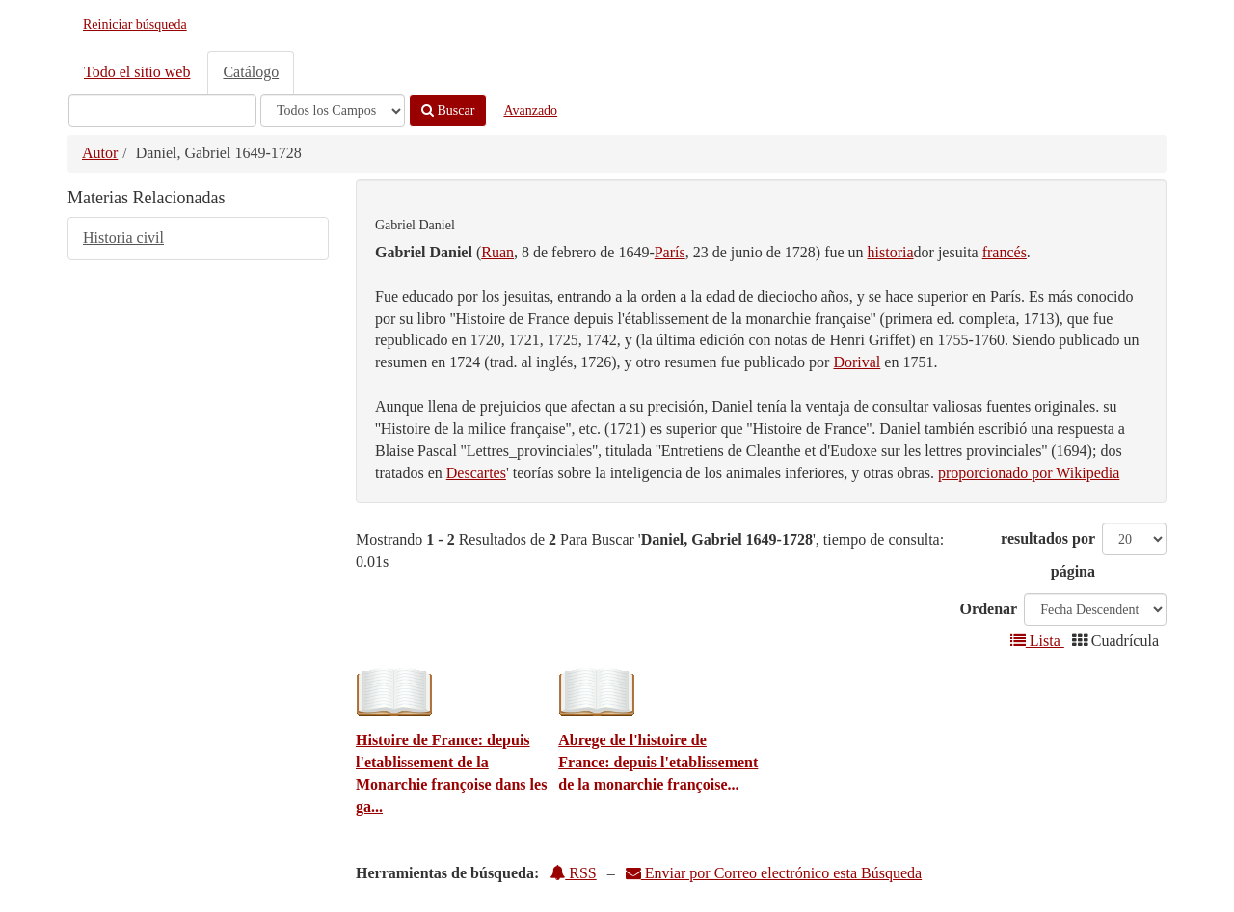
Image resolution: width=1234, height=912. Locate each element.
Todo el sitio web (137, 72)
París (670, 252)
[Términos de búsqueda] (162, 110)
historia (891, 252)
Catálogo (251, 72)
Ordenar (989, 609)
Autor (100, 153)
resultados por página (1048, 554)
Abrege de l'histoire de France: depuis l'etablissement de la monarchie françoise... (658, 762)
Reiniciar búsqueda (135, 24)
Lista (1037, 640)
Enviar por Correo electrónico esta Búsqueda (774, 873)
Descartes (476, 473)
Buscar (447, 110)
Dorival (856, 362)
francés (1004, 252)
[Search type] (332, 110)
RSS (573, 873)
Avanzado (530, 110)
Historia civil (123, 237)
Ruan (497, 252)
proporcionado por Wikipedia (1028, 473)
